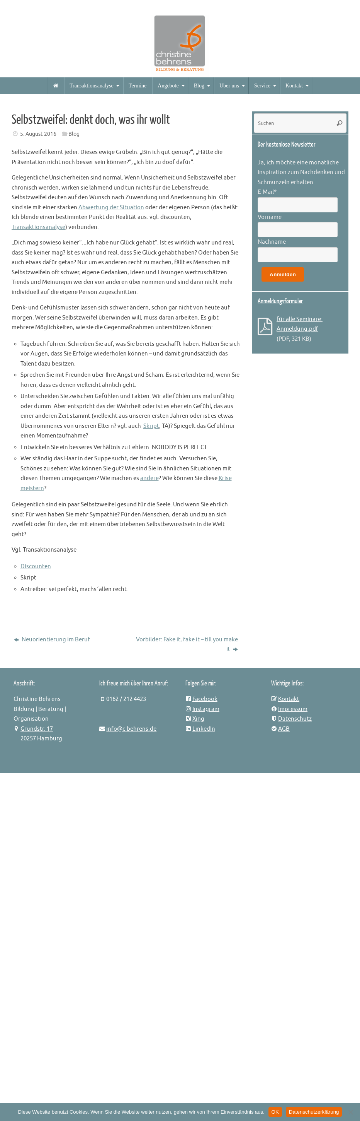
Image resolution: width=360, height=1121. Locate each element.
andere (149, 478)
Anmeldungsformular (280, 301)
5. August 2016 (38, 134)
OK (275, 1112)
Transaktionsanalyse (38, 227)
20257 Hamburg (41, 738)
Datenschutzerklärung (314, 1112)
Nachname (272, 242)
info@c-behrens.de (131, 729)
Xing (198, 719)
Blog (74, 134)
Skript (151, 426)
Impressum (292, 709)
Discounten (35, 566)
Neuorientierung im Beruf (52, 639)
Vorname (270, 217)
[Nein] (350, 1112)
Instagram (205, 709)
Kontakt (288, 699)
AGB (284, 729)
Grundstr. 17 (36, 729)
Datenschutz (295, 719)
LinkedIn (203, 729)
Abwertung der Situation (111, 207)
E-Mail (267, 192)
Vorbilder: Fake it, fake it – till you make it (187, 644)
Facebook (204, 699)
